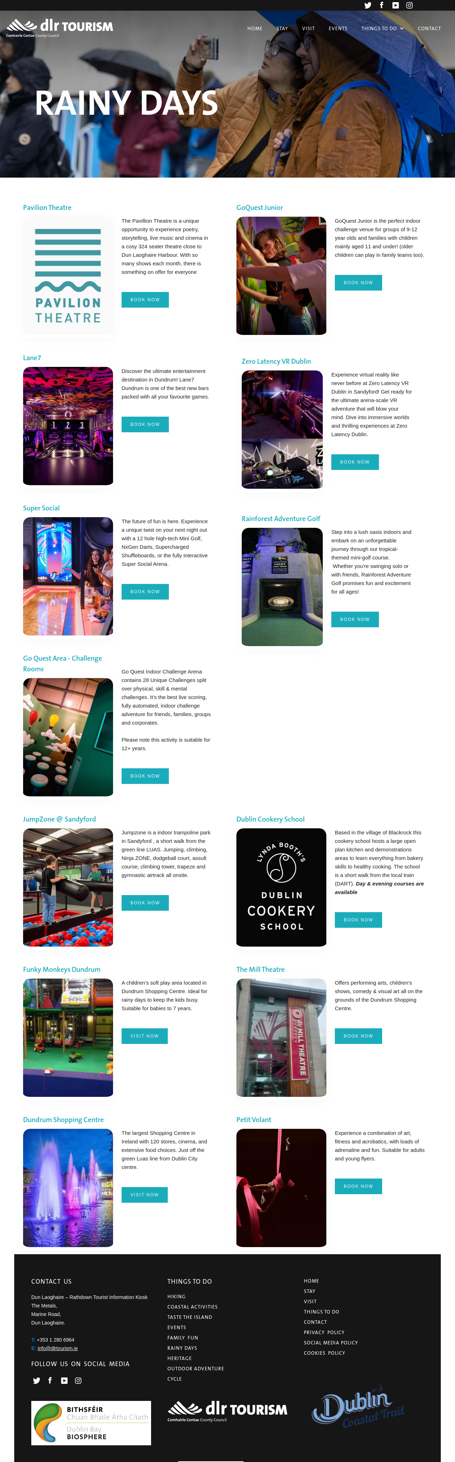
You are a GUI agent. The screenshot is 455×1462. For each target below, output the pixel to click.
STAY (310, 1291)
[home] (59, 28)
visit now (144, 1036)
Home (255, 28)
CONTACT (315, 1322)
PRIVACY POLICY (324, 1332)
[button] (383, 28)
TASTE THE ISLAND (189, 1317)
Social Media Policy (331, 1342)
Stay (282, 28)
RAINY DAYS (182, 1348)
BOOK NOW (145, 299)
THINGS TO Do (321, 1311)
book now (358, 282)
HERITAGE (179, 1358)
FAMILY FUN (182, 1337)
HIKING (176, 1296)
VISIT (310, 1301)
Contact (429, 28)
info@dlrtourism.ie (58, 1348)
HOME (311, 1280)
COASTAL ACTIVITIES (192, 1306)
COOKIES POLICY (325, 1353)
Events (338, 28)
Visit (308, 28)
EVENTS (176, 1327)
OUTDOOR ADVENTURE (195, 1368)
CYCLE (174, 1378)
